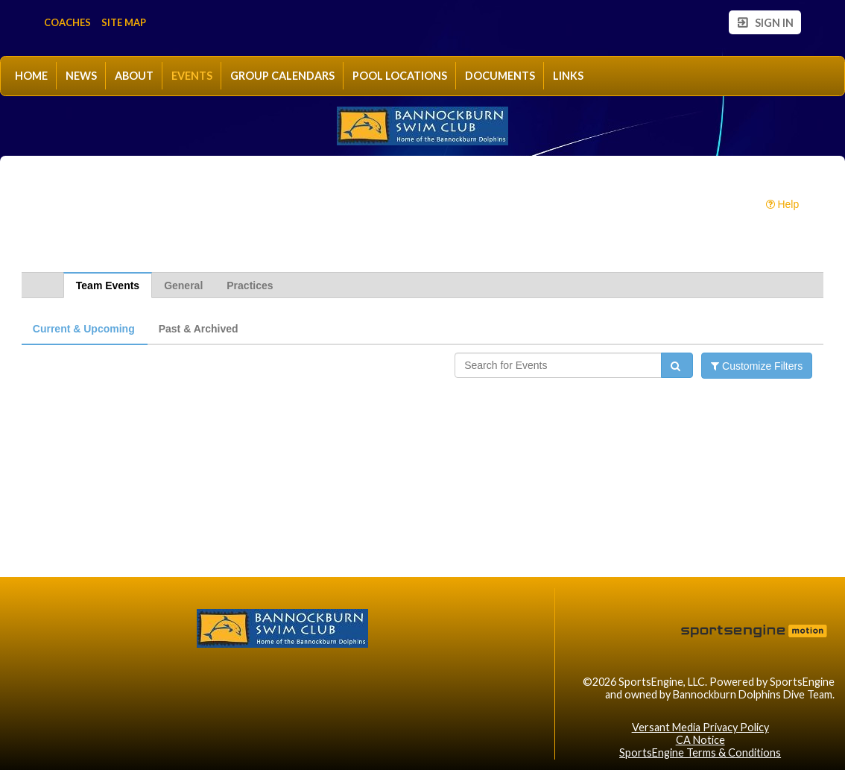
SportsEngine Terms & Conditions (700, 752)
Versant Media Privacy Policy (700, 727)
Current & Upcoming (84, 329)
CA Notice (700, 739)
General (183, 285)
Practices (250, 285)
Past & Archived (198, 329)
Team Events (107, 285)
